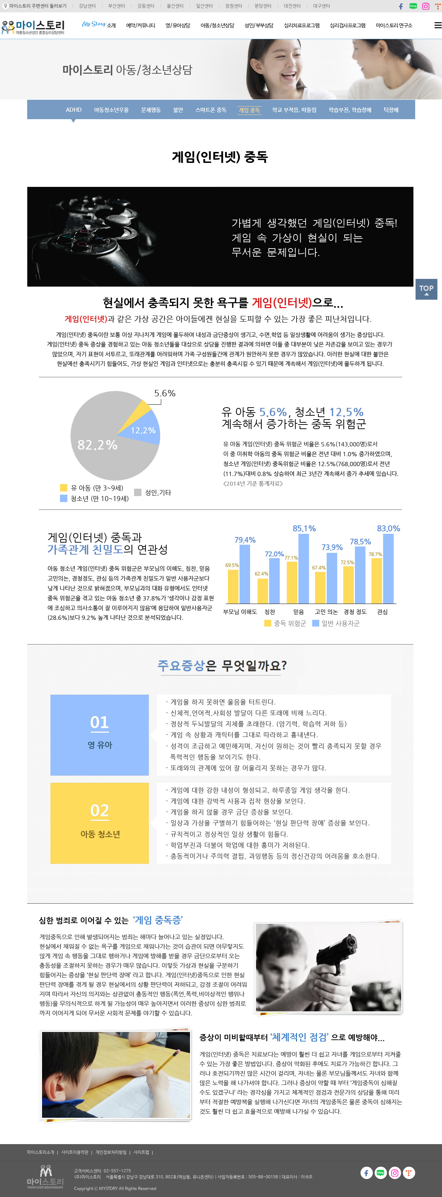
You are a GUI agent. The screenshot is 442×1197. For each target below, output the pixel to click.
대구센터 (321, 6)
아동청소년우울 (111, 110)
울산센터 (175, 6)
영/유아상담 (177, 26)
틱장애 (391, 110)
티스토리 (409, 1173)
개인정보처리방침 (111, 1152)
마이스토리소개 (40, 1152)
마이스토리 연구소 (394, 26)
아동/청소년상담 (217, 26)
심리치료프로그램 (301, 26)
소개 (99, 25)
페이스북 (401, 6)
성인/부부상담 (258, 26)
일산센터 (204, 6)
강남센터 (87, 6)
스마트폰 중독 (210, 110)
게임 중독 (249, 110)
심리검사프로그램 (347, 26)
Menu (438, 25)
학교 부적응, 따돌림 (294, 110)
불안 (178, 110)
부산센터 (116, 6)
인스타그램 (426, 6)
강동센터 (146, 6)
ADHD (74, 110)
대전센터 (292, 6)
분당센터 (263, 6)
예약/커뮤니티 (140, 26)
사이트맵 (141, 1152)
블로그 (413, 6)
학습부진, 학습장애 (350, 110)
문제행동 (151, 110)
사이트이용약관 (75, 1152)
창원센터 (233, 6)
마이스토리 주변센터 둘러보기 (38, 6)
